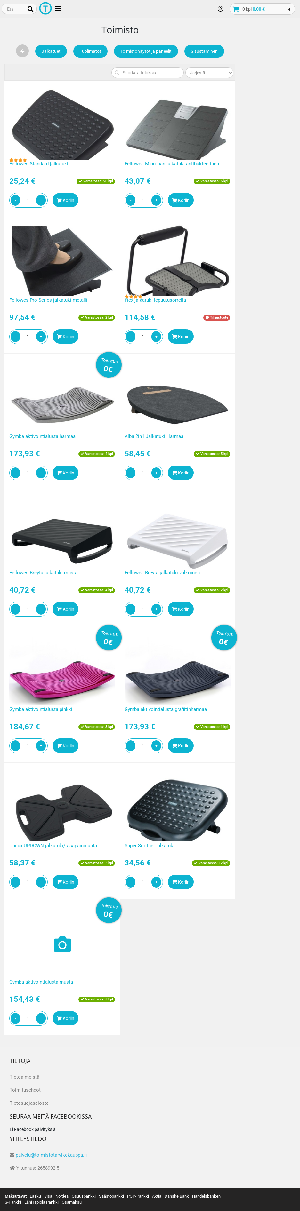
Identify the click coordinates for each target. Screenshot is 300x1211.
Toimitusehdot (25, 1090)
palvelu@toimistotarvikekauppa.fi (51, 1155)
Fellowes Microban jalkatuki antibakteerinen (172, 164)
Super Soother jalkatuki (149, 845)
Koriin (65, 200)
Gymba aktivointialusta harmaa (42, 436)
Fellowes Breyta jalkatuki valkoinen (162, 573)
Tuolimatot (90, 51)
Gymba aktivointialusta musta (41, 982)
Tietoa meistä (24, 1077)
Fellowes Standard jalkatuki (38, 164)
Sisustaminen (204, 51)
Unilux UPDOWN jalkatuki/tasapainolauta (53, 845)
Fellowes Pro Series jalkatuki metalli (48, 300)
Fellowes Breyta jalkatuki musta (43, 573)
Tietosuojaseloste (29, 1103)
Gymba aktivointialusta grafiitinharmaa (166, 709)
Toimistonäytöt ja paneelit (146, 51)
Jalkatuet (51, 51)
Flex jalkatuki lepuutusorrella (155, 300)
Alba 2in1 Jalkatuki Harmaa (154, 436)
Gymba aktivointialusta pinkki (40, 709)
